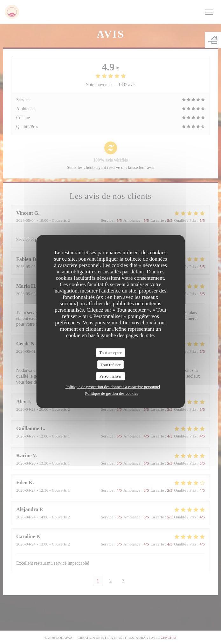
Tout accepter (110, 352)
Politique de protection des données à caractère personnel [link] (113, 386)
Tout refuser (110, 364)
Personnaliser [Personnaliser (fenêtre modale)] (110, 376)
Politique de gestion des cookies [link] (111, 393)
